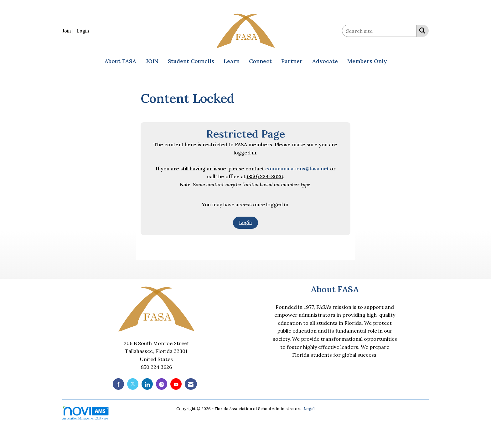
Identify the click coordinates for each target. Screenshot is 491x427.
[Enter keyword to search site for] (379, 31)
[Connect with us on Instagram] (161, 384)
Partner (291, 61)
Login (245, 222)
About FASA (120, 61)
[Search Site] (421, 30)
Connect (260, 61)
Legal (309, 408)
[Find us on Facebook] (118, 384)
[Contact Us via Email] (191, 384)
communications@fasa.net (297, 168)
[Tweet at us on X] (132, 384)
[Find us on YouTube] (176, 384)
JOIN (152, 61)
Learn (232, 61)
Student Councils (191, 61)
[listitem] (68, 31)
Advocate (325, 61)
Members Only (367, 61)
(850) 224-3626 (265, 176)
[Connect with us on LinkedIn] (147, 384)
